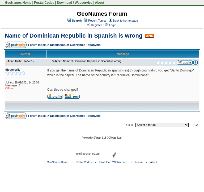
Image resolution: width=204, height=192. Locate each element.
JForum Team (115, 137)
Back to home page (125, 20)
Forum (139, 162)
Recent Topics (97, 20)
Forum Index (37, 44)
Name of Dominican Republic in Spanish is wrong (73, 35)
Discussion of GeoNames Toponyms (75, 44)
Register (94, 25)
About (99, 3)
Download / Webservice (74, 3)
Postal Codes (44, 3)
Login (110, 25)
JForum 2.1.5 (100, 137)
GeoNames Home (17, 3)
